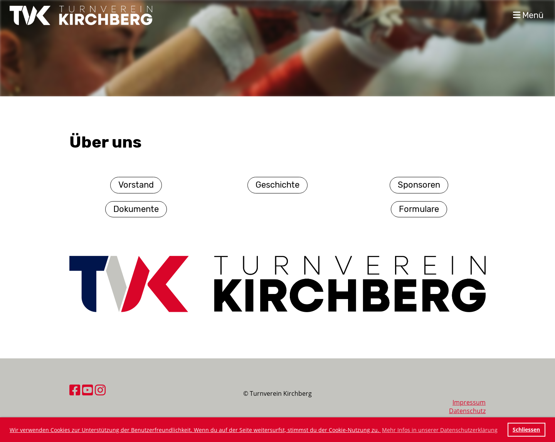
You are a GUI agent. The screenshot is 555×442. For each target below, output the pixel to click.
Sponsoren (419, 185)
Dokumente (136, 209)
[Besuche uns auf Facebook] (74, 389)
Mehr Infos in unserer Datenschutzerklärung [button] (440, 430)
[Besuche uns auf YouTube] (87, 389)
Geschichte (277, 185)
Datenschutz (467, 411)
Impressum (469, 402)
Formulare (419, 209)
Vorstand (136, 185)
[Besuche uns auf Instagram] (100, 389)
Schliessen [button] (526, 429)
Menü (528, 15)
